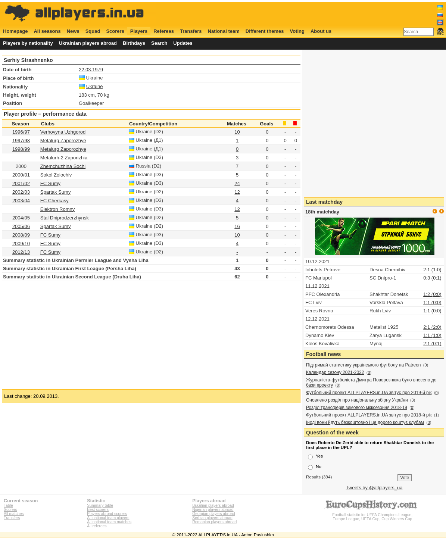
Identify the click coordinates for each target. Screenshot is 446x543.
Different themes (265, 31)
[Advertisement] (308, 14)
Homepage (15, 31)
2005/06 (21, 226)
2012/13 (21, 252)
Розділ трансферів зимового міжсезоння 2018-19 (356, 407)
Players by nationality (28, 43)
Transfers (191, 31)
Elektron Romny (57, 209)
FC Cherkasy (54, 200)
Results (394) (319, 476)
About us (321, 31)
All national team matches (109, 522)
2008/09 (21, 235)
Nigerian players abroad (212, 510)
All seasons (47, 31)
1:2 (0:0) (432, 294)
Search (159, 43)
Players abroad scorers (107, 514)
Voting (297, 31)
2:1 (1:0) (432, 269)
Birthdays (134, 43)
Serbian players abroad (212, 518)
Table (8, 505)
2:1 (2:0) (432, 327)
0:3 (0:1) (432, 278)
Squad (92, 31)
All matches (14, 514)
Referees (163, 31)
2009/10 (21, 243)
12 (237, 192)
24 (237, 183)
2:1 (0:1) (432, 343)
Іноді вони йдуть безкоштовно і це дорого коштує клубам (365, 422)
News (73, 31)
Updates (182, 43)
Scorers (115, 31)
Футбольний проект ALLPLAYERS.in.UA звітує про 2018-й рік (369, 415)
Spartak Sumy (55, 226)
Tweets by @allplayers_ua (374, 487)
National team (224, 31)
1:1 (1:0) (432, 335)
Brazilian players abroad (213, 505)
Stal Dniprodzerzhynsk (64, 218)
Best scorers (98, 510)
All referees (97, 526)
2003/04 (21, 200)
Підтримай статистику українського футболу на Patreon (363, 365)
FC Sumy (50, 235)
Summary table (100, 505)
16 (237, 226)
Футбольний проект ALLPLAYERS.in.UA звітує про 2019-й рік (369, 392)
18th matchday (322, 212)
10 (237, 132)
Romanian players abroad (214, 522)
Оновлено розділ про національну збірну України (357, 400)
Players (138, 31)
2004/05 (21, 218)
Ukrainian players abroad (88, 43)
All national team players (108, 518)
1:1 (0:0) (432, 302)
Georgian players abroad (213, 514)
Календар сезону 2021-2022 (335, 372)
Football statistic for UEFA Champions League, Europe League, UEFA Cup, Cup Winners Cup (372, 515)
